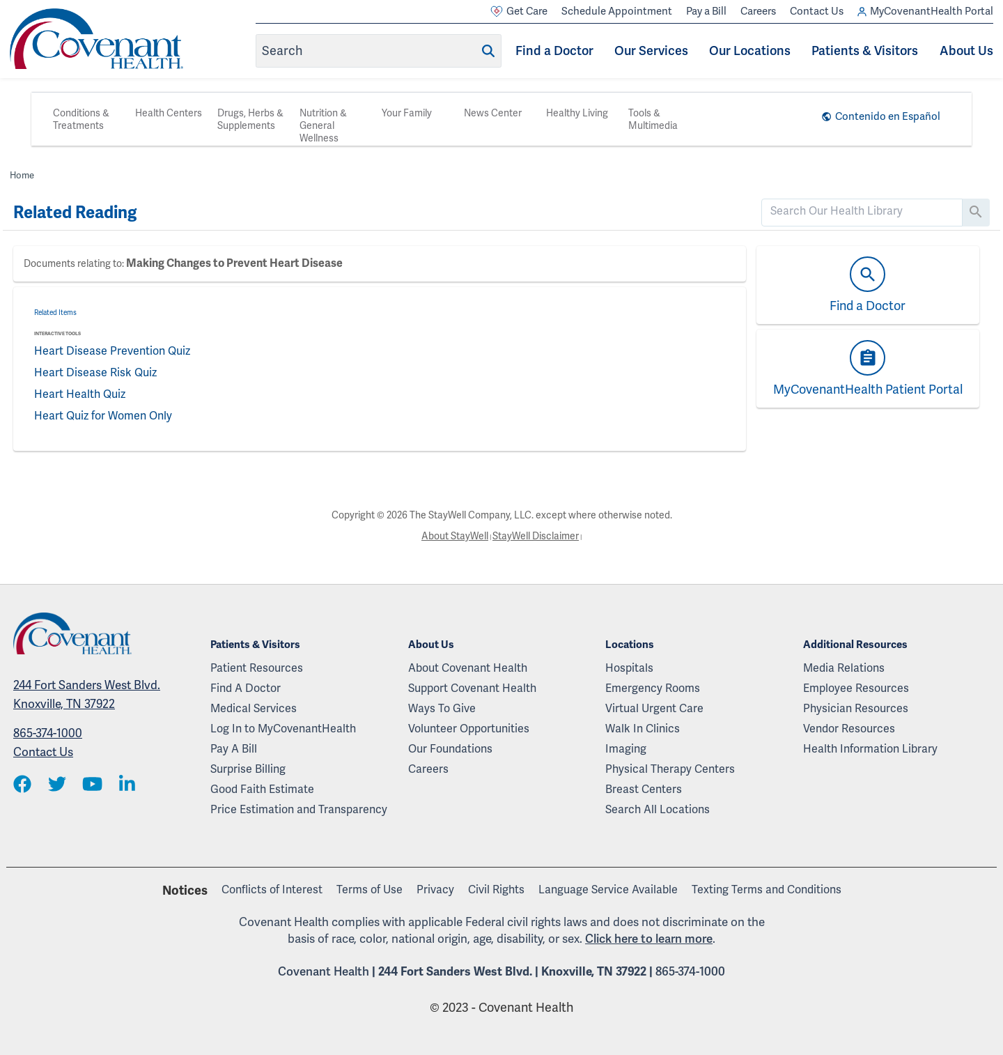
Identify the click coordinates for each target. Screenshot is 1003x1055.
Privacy (435, 889)
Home (22, 175)
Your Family (407, 113)
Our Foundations (450, 748)
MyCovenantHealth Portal (925, 11)
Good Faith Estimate (262, 789)
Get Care (518, 11)
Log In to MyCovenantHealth (283, 728)
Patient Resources (256, 668)
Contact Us (816, 11)
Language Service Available (608, 889)
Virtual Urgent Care (654, 708)
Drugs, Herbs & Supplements (250, 119)
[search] (862, 211)
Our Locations (750, 51)
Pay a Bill (706, 11)
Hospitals (629, 668)
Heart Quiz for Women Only (103, 415)
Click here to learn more (649, 938)
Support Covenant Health (472, 688)
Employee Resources (856, 688)
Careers (758, 11)
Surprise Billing (248, 769)
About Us (966, 51)
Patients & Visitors (864, 51)
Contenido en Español (887, 116)
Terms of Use (369, 889)
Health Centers (168, 113)
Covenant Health (323, 971)
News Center (493, 113)
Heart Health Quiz (79, 394)
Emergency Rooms (652, 688)
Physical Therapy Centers (670, 769)
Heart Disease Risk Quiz (95, 372)
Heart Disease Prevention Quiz (112, 351)
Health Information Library (870, 748)
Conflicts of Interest (271, 889)
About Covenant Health (467, 668)
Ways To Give (442, 708)
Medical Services (253, 708)
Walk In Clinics (642, 728)
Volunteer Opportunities (468, 728)
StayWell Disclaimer (535, 536)
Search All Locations (657, 809)
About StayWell (454, 536)
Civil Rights (496, 889)
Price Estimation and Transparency (298, 809)
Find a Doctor (554, 51)
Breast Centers (643, 789)
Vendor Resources (849, 728)
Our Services (651, 51)
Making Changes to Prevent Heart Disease (234, 263)
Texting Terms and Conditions (766, 889)
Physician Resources (855, 708)
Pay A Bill (233, 748)
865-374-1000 (47, 733)
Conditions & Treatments (81, 119)
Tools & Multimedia (653, 119)
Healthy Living (577, 113)
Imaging (625, 748)
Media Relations (844, 668)
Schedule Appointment (616, 11)
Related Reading (75, 212)
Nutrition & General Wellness (323, 125)
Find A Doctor (245, 688)
